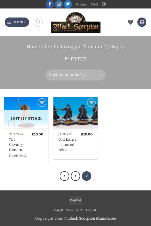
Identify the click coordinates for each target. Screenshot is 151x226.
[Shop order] (75, 74)
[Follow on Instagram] (59, 4)
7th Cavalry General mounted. (18, 147)
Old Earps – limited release (67, 144)
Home (33, 47)
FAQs (58, 210)
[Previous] (64, 176)
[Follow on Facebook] (50, 4)
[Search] (38, 22)
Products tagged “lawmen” (75, 47)
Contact (81, 4)
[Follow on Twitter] (68, 4)
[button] (103, 4)
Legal (91, 210)
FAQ (94, 4)
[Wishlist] (130, 22)
